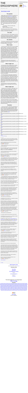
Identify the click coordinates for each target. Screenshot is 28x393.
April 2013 (19, 287)
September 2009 (2, 286)
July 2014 (13, 288)
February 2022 (24, 290)
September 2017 (14, 289)
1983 (13, 220)
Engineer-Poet (4, 156)
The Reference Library (13, 271)
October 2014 (23, 288)
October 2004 (23, 283)
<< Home (2, 262)
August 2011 (9, 287)
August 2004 (16, 283)
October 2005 (5, 284)
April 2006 (25, 284)
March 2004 (8, 283)
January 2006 (16, 284)
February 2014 (5, 288)
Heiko (4, 211)
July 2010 (26, 286)
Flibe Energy (13, 281)
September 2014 (19, 288)
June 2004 (11, 283)
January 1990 (2, 283)
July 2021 (19, 290)
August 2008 (22, 285)
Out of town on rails (5, 11)
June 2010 (24, 286)
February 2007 (1, 285)
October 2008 (25, 285)
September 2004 (19, 283)
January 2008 (14, 285)
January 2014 (2, 288)
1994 (15, 220)
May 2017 (9, 289)
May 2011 (4, 287)
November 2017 (21, 289)
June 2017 (11, 289)
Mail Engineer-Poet (14, 264)
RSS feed (14, 294)
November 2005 (9, 284)
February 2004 (5, 283)
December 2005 (12, 284)
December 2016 (2, 289)
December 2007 (10, 285)
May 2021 (16, 290)
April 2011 (1, 287)
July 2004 (14, 283)
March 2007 (5, 285)
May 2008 (17, 285)
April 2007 (8, 285)
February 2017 (5, 289)
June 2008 (20, 285)
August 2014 (16, 288)
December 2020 (8, 290)
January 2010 (16, 286)
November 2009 (8, 286)
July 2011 (6, 287)
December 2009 (12, 286)
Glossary (14, 270)
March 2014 (8, 288)
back (1, 114)
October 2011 (15, 287)
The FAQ (14, 269)
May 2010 (21, 286)
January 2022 (21, 290)
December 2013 (25, 287)
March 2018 (24, 289)
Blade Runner (10, 16)
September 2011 (12, 287)
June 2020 (5, 290)
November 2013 (21, 287)
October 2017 (17, 289)
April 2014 (11, 288)
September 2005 (2, 284)
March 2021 (11, 290)
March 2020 (2, 290)
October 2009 (5, 286)
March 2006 (22, 284)
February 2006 (19, 284)
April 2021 (14, 290)
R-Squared (13, 276)
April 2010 (19, 286)
